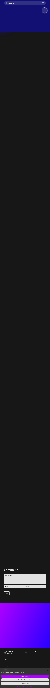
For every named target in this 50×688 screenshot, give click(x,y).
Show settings (25, 683)
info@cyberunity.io (9, 659)
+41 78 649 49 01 (8, 657)
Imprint (31, 686)
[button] (48, 670)
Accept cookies (25, 676)
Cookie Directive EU (21, 686)
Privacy (27, 686)
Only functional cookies (25, 679)
